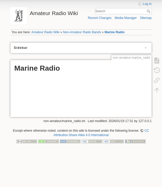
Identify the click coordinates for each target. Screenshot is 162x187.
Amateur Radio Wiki (45, 32)
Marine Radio (115, 32)
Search (149, 11)
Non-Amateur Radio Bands (82, 32)
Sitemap (146, 18)
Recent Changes (99, 18)
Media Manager (126, 18)
